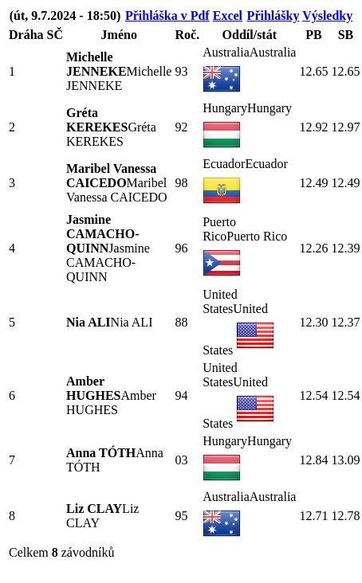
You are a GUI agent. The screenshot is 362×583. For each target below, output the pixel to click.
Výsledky (327, 15)
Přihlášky (273, 15)
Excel (227, 15)
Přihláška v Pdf (167, 15)
